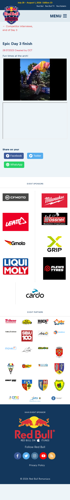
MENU (58, 16)
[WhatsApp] (14, 165)
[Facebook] (14, 156)
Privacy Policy (37, 465)
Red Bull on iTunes (35, 440)
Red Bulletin (61, 6)
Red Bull (40, 6)
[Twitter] (35, 156)
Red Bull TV (50, 6)
